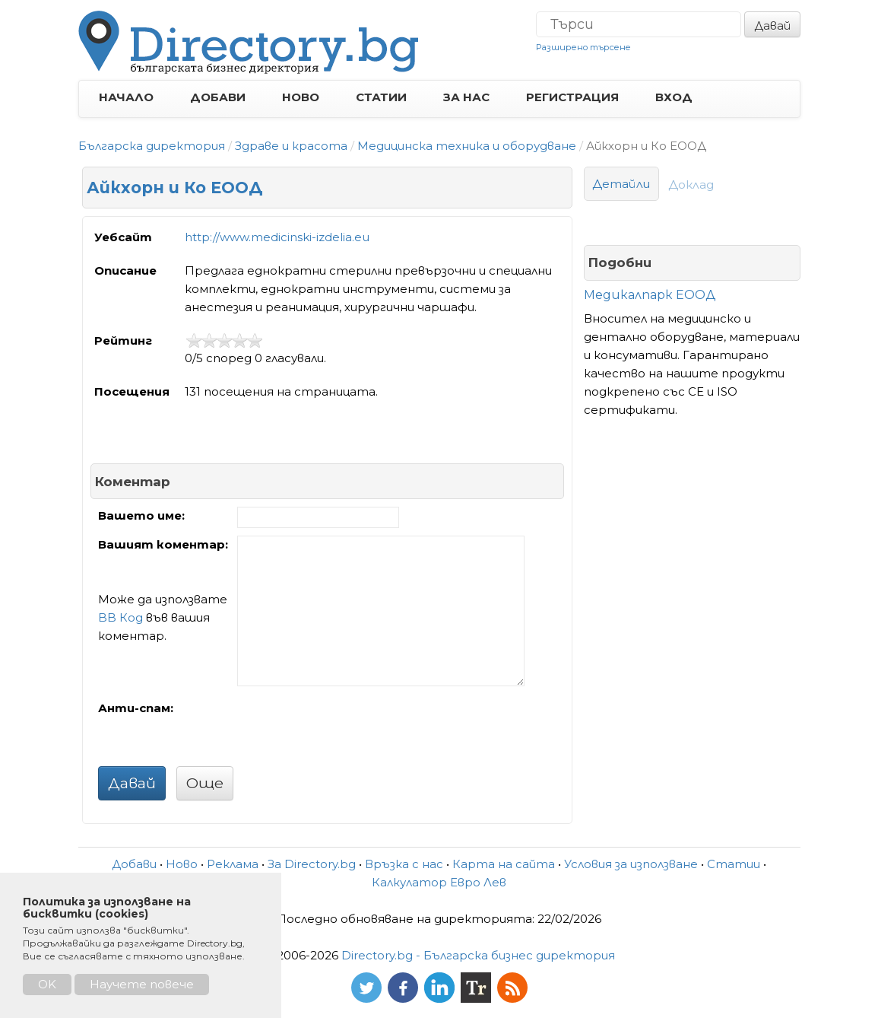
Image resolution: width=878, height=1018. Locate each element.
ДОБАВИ (218, 97)
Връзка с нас (404, 864)
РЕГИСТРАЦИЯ (572, 97)
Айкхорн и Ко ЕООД (175, 187)
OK (47, 984)
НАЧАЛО (126, 97)
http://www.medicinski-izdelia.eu (277, 237)
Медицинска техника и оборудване (466, 145)
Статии (733, 864)
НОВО (300, 97)
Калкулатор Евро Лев (439, 882)
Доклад (691, 184)
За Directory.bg (312, 864)
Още (204, 783)
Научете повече (142, 984)
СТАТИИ (381, 97)
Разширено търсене (583, 47)
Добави (134, 864)
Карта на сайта (503, 864)
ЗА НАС (466, 97)
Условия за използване (631, 864)
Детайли (621, 184)
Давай (772, 25)
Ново (182, 864)
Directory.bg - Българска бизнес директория (478, 955)
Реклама (232, 864)
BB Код (120, 617)
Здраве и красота (291, 145)
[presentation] (352, 729)
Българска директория (151, 145)
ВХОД (674, 97)
